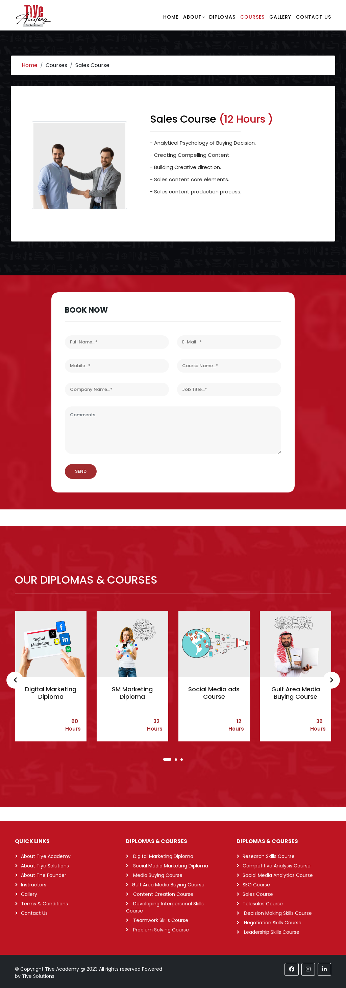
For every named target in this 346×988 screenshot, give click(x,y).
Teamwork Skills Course (160, 920)
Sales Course (258, 894)
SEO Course (256, 884)
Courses (252, 17)
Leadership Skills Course (271, 932)
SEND (80, 471)
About (192, 17)
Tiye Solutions (38, 976)
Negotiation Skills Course (272, 922)
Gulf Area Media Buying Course (295, 693)
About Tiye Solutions (45, 865)
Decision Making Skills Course (277, 913)
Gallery (280, 17)
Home (170, 17)
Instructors (33, 884)
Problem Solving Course (160, 929)
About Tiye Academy (46, 856)
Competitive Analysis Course (277, 865)
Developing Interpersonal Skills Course (165, 907)
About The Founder (43, 875)
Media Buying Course (157, 875)
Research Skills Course (269, 856)
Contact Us (313, 17)
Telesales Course (263, 903)
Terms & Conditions (44, 903)
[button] (167, 759)
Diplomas (222, 17)
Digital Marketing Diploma (50, 693)
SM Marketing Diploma (132, 693)
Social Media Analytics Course (278, 875)
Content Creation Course (162, 894)
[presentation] (15, 680)
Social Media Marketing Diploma (170, 865)
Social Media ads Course (214, 693)
